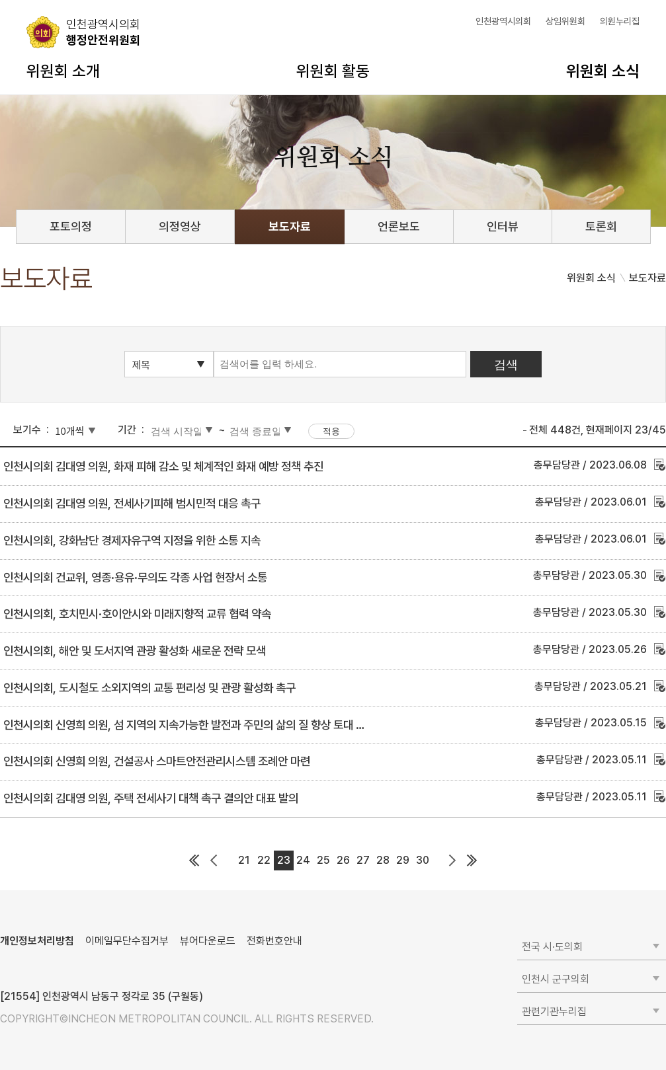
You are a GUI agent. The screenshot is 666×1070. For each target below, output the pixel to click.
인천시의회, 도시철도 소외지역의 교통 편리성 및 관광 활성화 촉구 (149, 688)
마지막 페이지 (472, 860)
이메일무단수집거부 (127, 941)
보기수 (27, 430)
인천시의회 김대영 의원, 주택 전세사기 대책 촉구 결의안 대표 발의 (150, 798)
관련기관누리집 (554, 1011)
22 (264, 860)
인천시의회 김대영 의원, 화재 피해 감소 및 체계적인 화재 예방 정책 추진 (163, 466)
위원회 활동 (333, 71)
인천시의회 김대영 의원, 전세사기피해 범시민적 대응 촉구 (132, 503)
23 (283, 860)
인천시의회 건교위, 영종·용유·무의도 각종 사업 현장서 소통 (135, 577)
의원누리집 (620, 21)
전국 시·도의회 (552, 946)
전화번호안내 (274, 941)
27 (363, 860)
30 (422, 860)
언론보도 (399, 226)
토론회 (601, 226)
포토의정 (71, 226)
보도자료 (290, 226)
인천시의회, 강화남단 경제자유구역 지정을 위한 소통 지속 (132, 540)
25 (323, 860)
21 (244, 860)
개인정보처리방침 (37, 941)
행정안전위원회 (103, 32)
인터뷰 (503, 226)
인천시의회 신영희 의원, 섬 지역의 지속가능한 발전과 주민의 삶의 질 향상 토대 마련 (189, 725)
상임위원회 (565, 21)
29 (402, 860)
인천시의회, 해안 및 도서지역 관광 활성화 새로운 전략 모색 (134, 651)
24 (303, 860)
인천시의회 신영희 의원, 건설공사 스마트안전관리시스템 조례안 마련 (156, 761)
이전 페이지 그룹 (214, 860)
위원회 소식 (603, 71)
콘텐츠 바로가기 (33, 0)
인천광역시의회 (503, 21)
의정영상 (180, 226)
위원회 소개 (63, 71)
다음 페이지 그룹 (452, 860)
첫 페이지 (194, 860)
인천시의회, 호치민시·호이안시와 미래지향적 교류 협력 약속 (137, 614)
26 (343, 860)
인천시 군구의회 (555, 979)
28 (383, 860)
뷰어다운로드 (207, 941)
